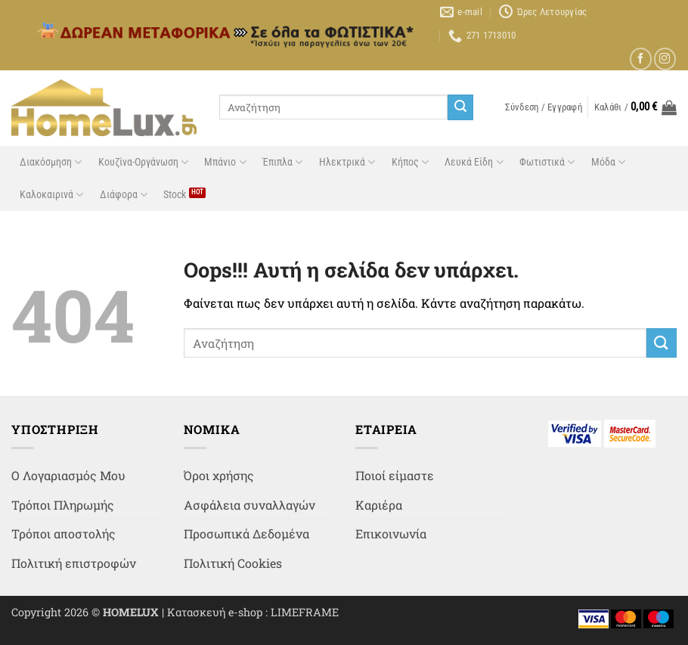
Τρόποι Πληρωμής (62, 505)
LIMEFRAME (305, 612)
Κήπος (410, 162)
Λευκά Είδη (474, 162)
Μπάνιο (225, 162)
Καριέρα (378, 505)
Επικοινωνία (390, 533)
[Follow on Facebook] (641, 59)
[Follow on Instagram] (665, 59)
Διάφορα (123, 195)
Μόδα (608, 162)
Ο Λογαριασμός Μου (68, 475)
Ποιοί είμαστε (394, 475)
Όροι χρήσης (219, 475)
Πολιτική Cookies (233, 563)
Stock (174, 194)
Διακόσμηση (51, 162)
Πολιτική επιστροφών (73, 563)
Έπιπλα (282, 162)
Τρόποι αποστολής (63, 533)
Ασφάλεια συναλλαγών (249, 505)
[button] (543, 107)
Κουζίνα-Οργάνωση (143, 162)
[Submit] (460, 107)
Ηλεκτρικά (347, 162)
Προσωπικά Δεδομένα (246, 533)
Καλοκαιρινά (51, 195)
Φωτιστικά (547, 162)
